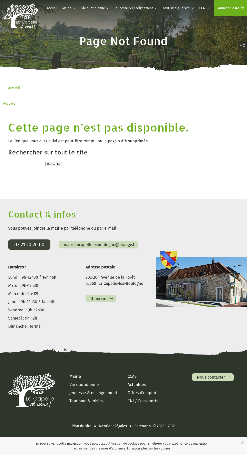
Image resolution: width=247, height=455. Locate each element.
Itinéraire (102, 298)
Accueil (52, 8)
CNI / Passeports (143, 400)
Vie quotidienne (84, 384)
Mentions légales (113, 426)
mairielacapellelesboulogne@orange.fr (100, 244)
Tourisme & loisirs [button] (178, 8)
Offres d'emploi (142, 392)
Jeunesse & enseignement (93, 392)
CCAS (132, 376)
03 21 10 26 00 (29, 244)
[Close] (242, 442)
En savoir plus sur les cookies (148, 448)
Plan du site (81, 426)
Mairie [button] (69, 8)
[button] (242, 45)
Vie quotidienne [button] (95, 8)
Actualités (137, 384)
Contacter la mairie (230, 8)
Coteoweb (143, 426)
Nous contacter (214, 377)
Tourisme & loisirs (86, 400)
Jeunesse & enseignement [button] (136, 8)
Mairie (75, 376)
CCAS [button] (205, 8)
